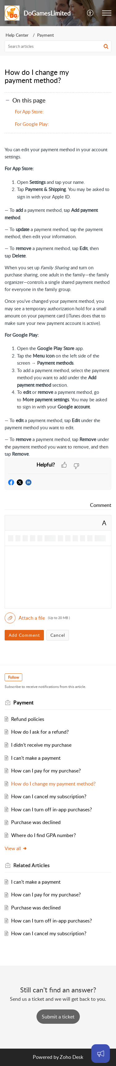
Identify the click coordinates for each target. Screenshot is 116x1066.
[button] (90, 13)
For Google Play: (32, 124)
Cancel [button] (57, 635)
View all (16, 848)
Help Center (17, 35)
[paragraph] (58, 302)
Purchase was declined (36, 822)
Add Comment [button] (24, 635)
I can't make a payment (36, 757)
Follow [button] (13, 677)
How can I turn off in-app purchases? (51, 809)
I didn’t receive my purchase (41, 744)
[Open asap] (100, 1053)
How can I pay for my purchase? (46, 770)
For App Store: (29, 111)
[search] (58, 46)
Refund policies (27, 719)
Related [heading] (31, 865)
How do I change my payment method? (53, 783)
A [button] (104, 522)
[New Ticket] (58, 1016)
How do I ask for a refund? (40, 731)
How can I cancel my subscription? (48, 796)
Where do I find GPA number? (43, 835)
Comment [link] (100, 505)
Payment (45, 35)
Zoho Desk (71, 1057)
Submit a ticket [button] (58, 1016)
